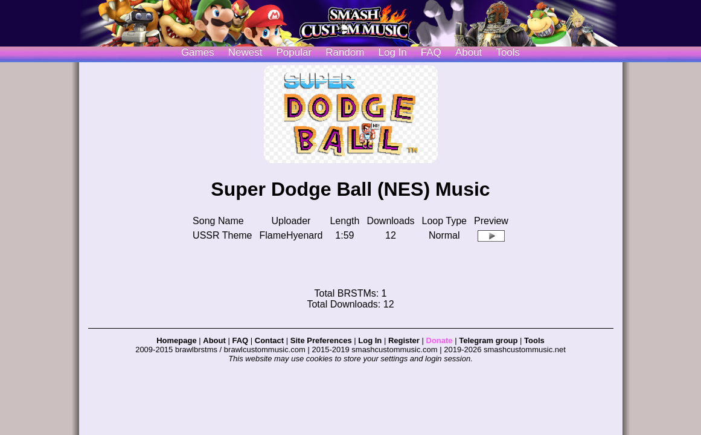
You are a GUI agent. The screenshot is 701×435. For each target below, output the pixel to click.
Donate (439, 340)
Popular (294, 52)
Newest (245, 52)
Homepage (176, 340)
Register (404, 340)
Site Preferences (321, 340)
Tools (508, 52)
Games (197, 52)
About (468, 52)
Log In (370, 340)
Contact (269, 340)
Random (344, 52)
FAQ (431, 52)
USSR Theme (222, 235)
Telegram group (488, 340)
